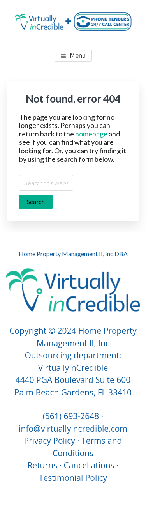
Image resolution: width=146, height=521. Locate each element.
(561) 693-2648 (71, 416)
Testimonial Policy (73, 477)
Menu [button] (78, 55)
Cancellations (88, 465)
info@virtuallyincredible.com (73, 428)
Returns (42, 465)
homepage (91, 133)
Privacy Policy (49, 440)
